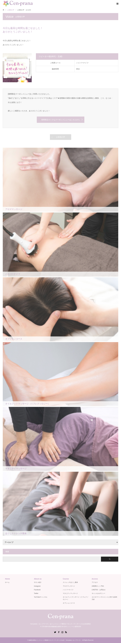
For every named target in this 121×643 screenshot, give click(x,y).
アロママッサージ (69, 586)
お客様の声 (60, 137)
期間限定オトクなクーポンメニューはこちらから (60, 120)
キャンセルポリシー (98, 593)
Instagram (37, 586)
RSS (66, 632)
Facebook (37, 590)
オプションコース (69, 603)
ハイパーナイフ (68, 590)
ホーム (7, 582)
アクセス (95, 582)
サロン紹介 (37, 582)
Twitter (36, 593)
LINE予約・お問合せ (99, 590)
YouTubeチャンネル (40, 597)
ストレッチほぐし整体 (70, 582)
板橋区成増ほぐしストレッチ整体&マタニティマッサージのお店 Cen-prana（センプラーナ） (55, 640)
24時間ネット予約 (98, 586)
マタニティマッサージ (70, 593)
